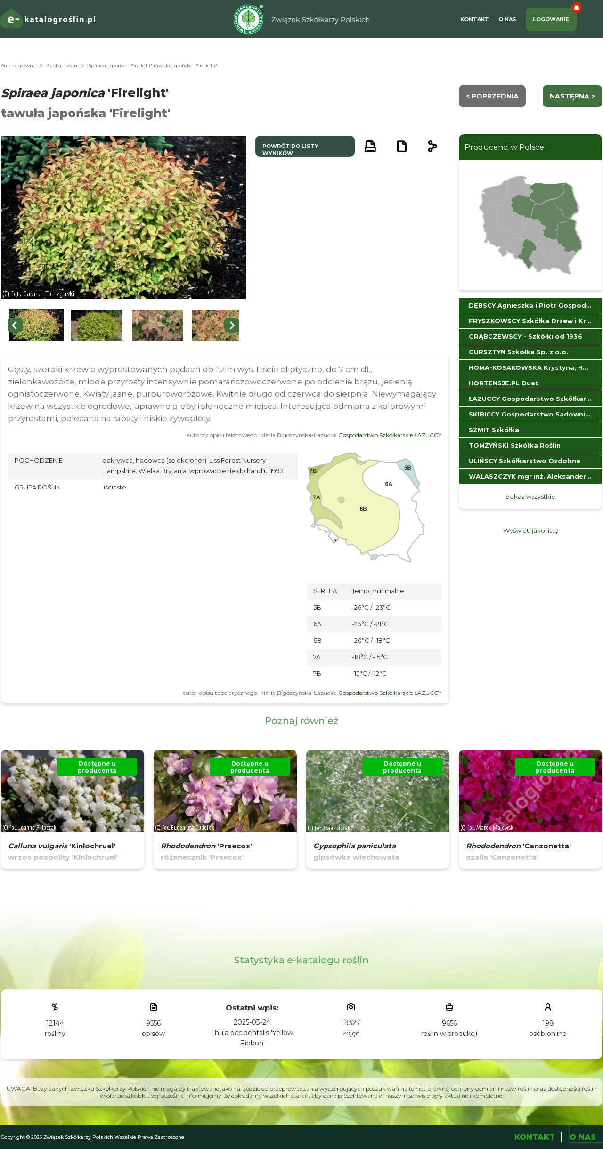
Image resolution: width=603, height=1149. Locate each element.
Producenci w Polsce (504, 147)
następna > (572, 96)
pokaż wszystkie (530, 496)
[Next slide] (231, 325)
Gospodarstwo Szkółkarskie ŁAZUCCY (389, 435)
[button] (36, 325)
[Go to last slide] (15, 325)
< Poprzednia (492, 96)
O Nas (507, 19)
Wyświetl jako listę (530, 530)
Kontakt (474, 19)
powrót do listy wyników (290, 149)
